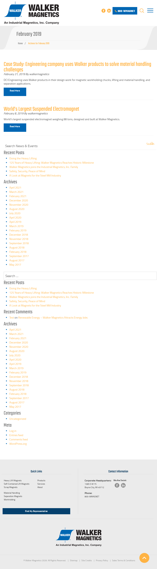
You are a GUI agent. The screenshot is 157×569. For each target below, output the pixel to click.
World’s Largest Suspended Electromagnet (41, 109)
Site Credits (86, 560)
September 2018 (19, 243)
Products (41, 480)
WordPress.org (18, 443)
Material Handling (12, 492)
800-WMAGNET (92, 496)
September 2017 (19, 256)
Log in (12, 431)
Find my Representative (36, 511)
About (40, 487)
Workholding (9, 499)
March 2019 (16, 226)
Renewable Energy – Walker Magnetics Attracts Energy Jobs (53, 317)
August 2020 (16, 209)
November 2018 (18, 239)
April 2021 (15, 187)
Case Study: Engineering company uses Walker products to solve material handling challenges (77, 67)
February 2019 (17, 230)
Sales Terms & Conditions (123, 560)
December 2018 (18, 234)
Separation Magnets (13, 496)
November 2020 (18, 204)
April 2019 (15, 222)
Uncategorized (17, 419)
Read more (15, 90)
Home (20, 43)
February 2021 (17, 196)
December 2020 (18, 200)
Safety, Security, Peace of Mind (27, 171)
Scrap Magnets (10, 487)
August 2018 (16, 247)
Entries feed (16, 435)
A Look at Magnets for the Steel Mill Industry (35, 175)
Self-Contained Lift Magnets (16, 483)
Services (41, 483)
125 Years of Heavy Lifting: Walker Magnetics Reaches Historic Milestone (51, 162)
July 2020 (14, 213)
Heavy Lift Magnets (13, 480)
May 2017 (15, 264)
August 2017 (16, 260)
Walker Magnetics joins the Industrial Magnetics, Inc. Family (43, 167)
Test (11, 317)
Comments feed (18, 439)
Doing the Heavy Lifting (23, 158)
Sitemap (73, 560)
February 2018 (17, 252)
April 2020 (15, 217)
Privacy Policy (102, 560)
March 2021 (16, 192)
